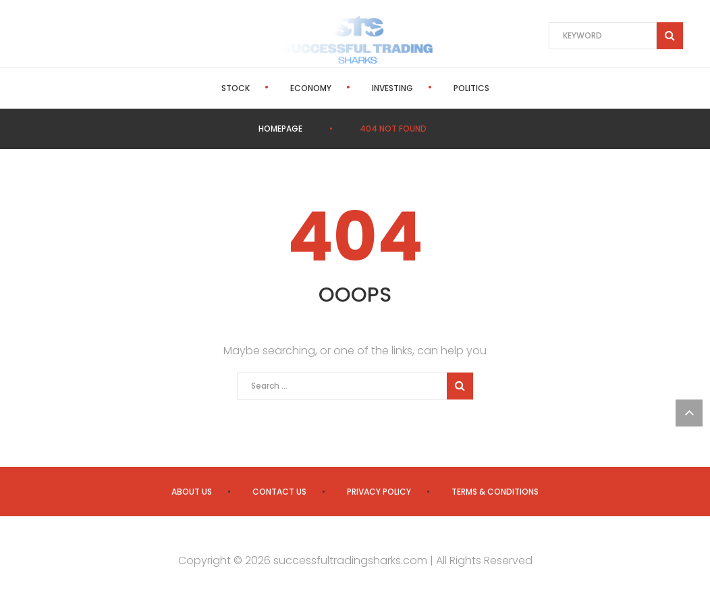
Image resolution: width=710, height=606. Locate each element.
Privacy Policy (379, 491)
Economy (310, 88)
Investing (392, 88)
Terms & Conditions (495, 491)
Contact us (279, 491)
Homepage (280, 128)
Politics (471, 88)
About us (191, 491)
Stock (235, 88)
